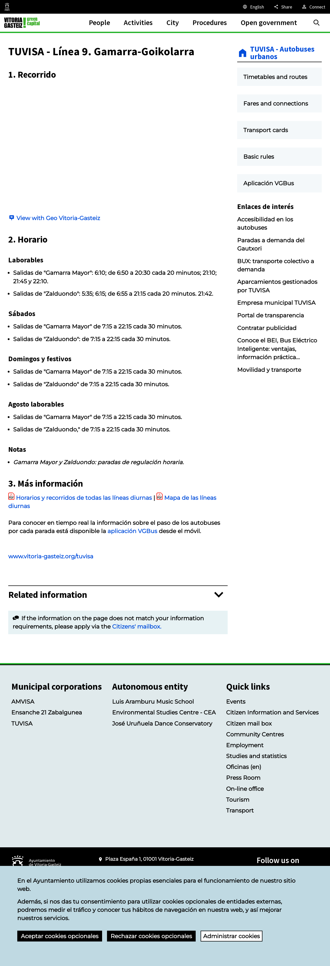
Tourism (237, 799)
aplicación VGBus (132, 531)
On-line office (245, 788)
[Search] (316, 23)
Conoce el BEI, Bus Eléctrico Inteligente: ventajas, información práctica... (277, 348)
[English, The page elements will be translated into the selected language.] (253, 6)
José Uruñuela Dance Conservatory (162, 723)
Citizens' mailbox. (136, 626)
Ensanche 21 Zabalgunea (46, 712)
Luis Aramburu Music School (153, 701)
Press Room (243, 777)
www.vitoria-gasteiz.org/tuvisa (50, 556)
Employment (244, 745)
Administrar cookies (231, 936)
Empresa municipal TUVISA (276, 302)
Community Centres (255, 734)
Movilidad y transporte (269, 369)
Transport (240, 810)
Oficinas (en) (243, 766)
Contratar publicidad (266, 328)
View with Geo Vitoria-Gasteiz (58, 218)
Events (235, 701)
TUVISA (21, 723)
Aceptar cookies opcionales (59, 936)
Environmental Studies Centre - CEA (164, 712)
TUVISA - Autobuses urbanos (282, 53)
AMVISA (22, 701)
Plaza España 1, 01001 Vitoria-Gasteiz (149, 859)
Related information (47, 595)
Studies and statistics (256, 756)
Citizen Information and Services (272, 712)
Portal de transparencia (270, 315)
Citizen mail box (249, 723)
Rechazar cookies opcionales (151, 936)
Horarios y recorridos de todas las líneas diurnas (84, 497)
